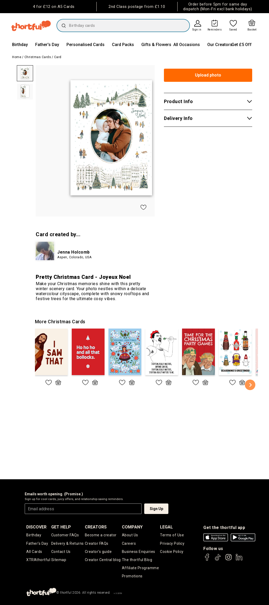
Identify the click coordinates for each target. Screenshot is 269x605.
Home (16, 57)
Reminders (215, 29)
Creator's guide (98, 551)
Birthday (20, 44)
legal (166, 527)
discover (36, 527)
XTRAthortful (38, 560)
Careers (129, 543)
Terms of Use (172, 535)
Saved (233, 29)
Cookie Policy (172, 551)
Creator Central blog (103, 560)
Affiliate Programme (140, 568)
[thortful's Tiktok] (218, 559)
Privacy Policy (172, 543)
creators (96, 527)
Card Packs (123, 44)
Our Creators (219, 44)
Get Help (61, 527)
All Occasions (186, 44)
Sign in (196, 29)
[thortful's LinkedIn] (239, 559)
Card (57, 57)
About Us (130, 535)
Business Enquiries (138, 551)
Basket (252, 29)
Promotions (132, 576)
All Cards (34, 551)
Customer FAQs (65, 535)
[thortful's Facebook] (207, 559)
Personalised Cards (85, 44)
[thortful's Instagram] (228, 559)
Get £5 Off (241, 44)
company (132, 527)
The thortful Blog (137, 560)
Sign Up (156, 509)
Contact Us (61, 551)
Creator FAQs (96, 543)
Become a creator (101, 535)
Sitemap (58, 560)
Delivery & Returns (67, 543)
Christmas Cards (37, 57)
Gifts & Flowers (156, 44)
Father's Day (47, 44)
